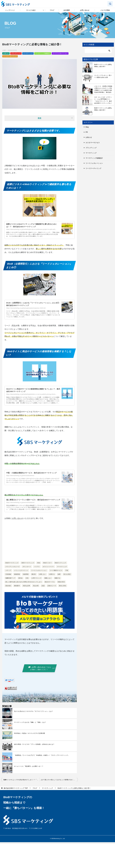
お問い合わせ (84, 10)
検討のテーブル (50, 584)
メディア (8, 573)
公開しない (42, 577)
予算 (66, 573)
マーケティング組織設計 (42, 53)
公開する (52, 577)
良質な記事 (26, 588)
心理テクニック (36, 580)
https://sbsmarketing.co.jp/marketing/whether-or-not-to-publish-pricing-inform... (31, 394)
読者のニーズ (52, 588)
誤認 (43, 588)
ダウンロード (27, 569)
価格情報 (17, 577)
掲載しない (47, 580)
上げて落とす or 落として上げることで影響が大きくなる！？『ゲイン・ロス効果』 (59, 781)
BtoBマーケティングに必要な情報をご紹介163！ (103, 65)
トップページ (10, 10)
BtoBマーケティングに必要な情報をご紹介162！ (103, 109)
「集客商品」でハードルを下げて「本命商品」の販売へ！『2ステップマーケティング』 (41, 757)
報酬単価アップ (10, 580)
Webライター (47, 565)
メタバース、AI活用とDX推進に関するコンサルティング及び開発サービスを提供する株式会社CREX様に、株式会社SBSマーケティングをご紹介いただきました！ (103, 89)
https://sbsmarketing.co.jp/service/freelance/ (20, 505)
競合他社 (8, 588)
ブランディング (16, 53)
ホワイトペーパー (48, 569)
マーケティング (28, 53)
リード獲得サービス (56, 573)
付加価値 (8, 577)
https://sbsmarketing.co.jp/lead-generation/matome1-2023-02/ (26, 308)
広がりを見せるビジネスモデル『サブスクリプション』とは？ (33, 713)
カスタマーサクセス (93, 142)
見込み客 (36, 588)
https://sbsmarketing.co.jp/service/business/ (20, 475)
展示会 (20, 580)
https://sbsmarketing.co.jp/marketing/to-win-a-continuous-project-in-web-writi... (31, 229)
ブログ (52, 10)
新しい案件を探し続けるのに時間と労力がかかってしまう (24, 584)
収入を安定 (67, 577)
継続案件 (17, 588)
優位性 (34, 577)
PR (87, 132)
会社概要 (66, 10)
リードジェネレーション (60, 53)
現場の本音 (61, 584)
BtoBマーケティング (12, 565)
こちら (36, 463)
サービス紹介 (31, 10)
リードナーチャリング (10, 56)
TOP (16, 790)
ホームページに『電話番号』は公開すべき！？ (28, 768)
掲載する (57, 580)
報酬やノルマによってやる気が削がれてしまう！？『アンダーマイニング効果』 (21, 781)
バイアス (37, 569)
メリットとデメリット (21, 573)
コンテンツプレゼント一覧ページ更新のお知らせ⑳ (103, 76)
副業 (59, 577)
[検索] (98, 50)
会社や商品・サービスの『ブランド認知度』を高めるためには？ (34, 746)
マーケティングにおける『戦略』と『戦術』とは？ (30, 724)
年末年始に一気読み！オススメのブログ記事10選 (29, 735)
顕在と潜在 (62, 588)
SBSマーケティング (27, 565)
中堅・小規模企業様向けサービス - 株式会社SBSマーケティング (33, 473)
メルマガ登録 (105, 10)
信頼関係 (26, 577)
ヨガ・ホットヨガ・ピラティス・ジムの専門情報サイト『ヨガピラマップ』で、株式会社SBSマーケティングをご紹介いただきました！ (103, 100)
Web (38, 565)
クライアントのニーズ (12, 569)
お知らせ (6, 53)
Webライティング (60, 565)
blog (87, 127)
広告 (27, 580)
